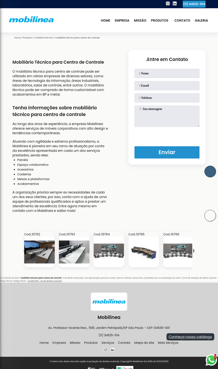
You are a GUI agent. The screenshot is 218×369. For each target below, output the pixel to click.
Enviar (166, 152)
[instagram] (168, 4)
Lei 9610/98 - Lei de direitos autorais (45, 281)
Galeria (201, 20)
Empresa (122, 20)
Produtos (159, 20)
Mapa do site (144, 343)
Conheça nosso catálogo (190, 336)
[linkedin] (175, 4)
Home (105, 20)
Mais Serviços (168, 343)
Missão (140, 20)
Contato (182, 20)
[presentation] (167, 135)
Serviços (107, 343)
